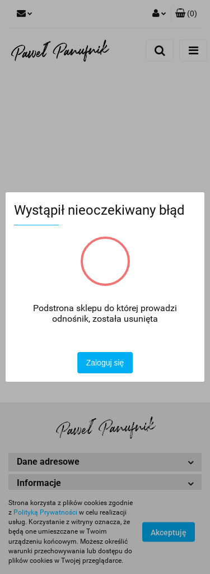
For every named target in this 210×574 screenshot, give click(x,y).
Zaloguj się (105, 362)
